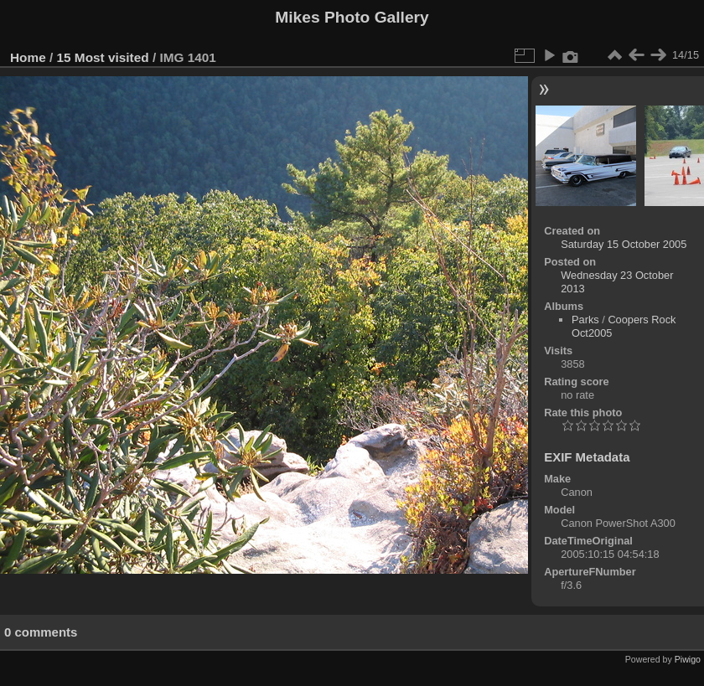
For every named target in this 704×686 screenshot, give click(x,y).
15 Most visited (103, 57)
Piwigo (688, 659)
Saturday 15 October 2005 (623, 244)
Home (28, 57)
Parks (585, 319)
